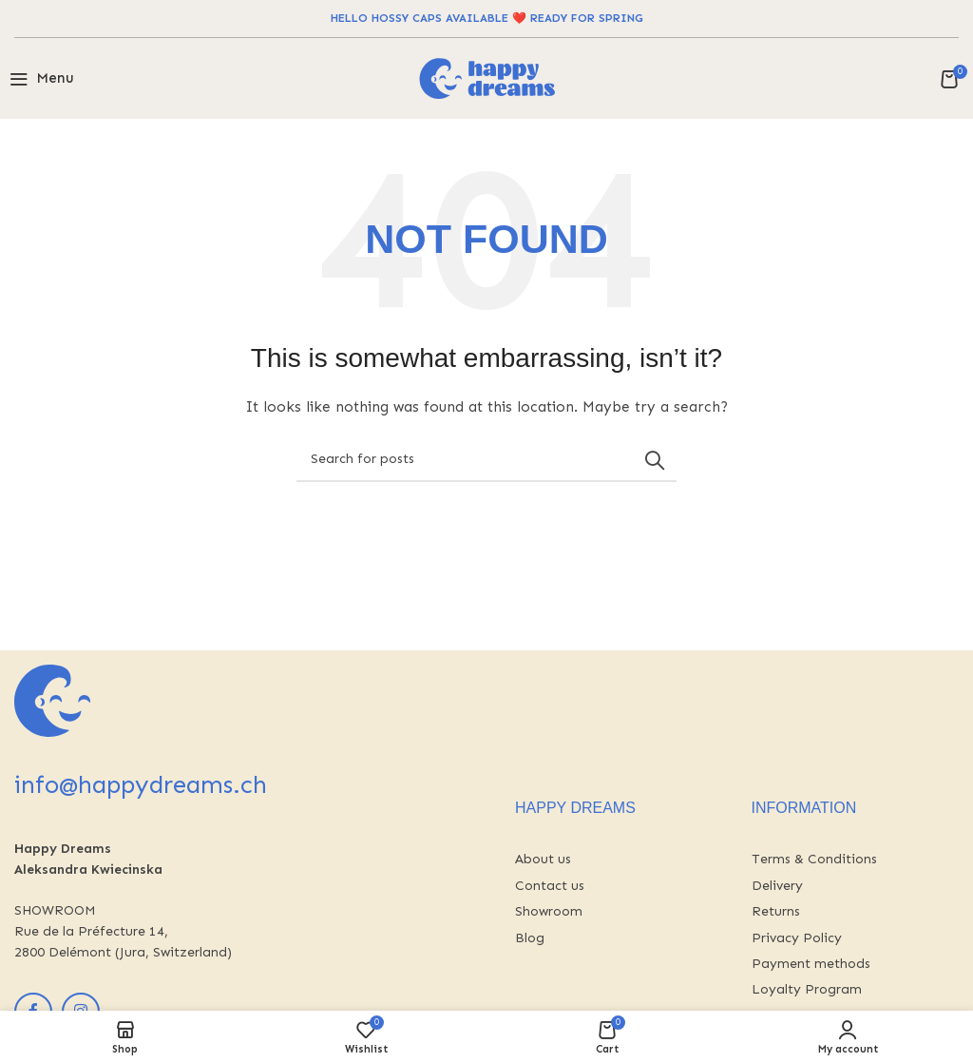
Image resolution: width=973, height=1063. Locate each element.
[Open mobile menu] (42, 79)
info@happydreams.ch (140, 785)
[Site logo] (487, 77)
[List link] (619, 859)
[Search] (486, 460)
